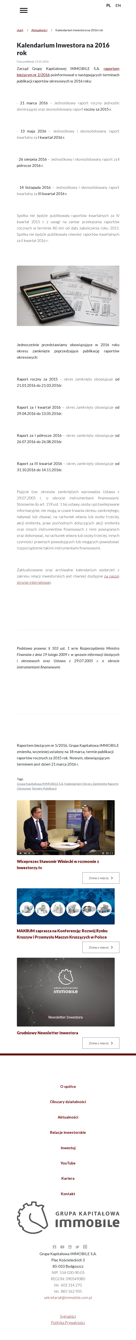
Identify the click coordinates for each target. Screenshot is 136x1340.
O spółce (68, 1086)
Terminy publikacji (44, 788)
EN (118, 5)
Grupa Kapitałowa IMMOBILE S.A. (40, 784)
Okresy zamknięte (94, 784)
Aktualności (39, 30)
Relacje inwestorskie (68, 1132)
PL (108, 5)
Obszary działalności (68, 1101)
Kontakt (68, 1193)
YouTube (68, 1163)
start (20, 30)
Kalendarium (72, 784)
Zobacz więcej (101, 878)
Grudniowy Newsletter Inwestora (47, 1032)
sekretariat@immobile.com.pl (68, 1297)
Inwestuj (68, 1148)
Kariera (68, 1178)
